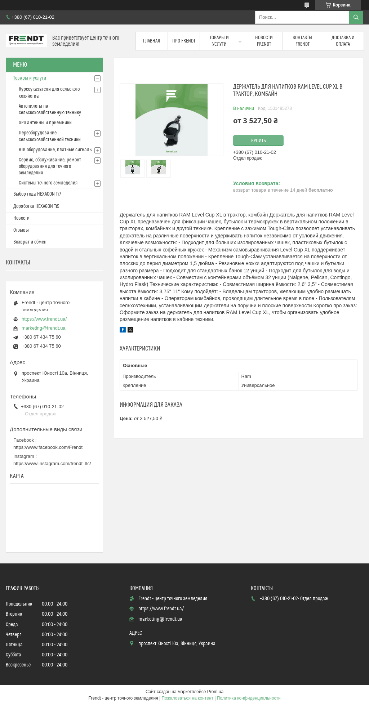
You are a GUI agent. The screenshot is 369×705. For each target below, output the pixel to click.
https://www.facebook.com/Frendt (48, 447)
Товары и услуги (219, 41)
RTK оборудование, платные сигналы (56, 150)
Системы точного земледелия (48, 183)
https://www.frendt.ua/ (44, 319)
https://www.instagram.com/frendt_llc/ (52, 463)
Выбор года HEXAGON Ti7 (37, 194)
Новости (21, 218)
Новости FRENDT (264, 41)
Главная (151, 41)
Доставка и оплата (343, 41)
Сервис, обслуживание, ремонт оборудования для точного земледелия (50, 166)
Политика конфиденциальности (249, 698)
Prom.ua (215, 691)
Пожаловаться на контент (187, 698)
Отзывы (21, 230)
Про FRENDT (183, 41)
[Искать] (356, 17)
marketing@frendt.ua (44, 328)
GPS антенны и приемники (45, 123)
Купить (258, 141)
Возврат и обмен (29, 242)
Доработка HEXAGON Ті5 (36, 206)
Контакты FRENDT (302, 41)
